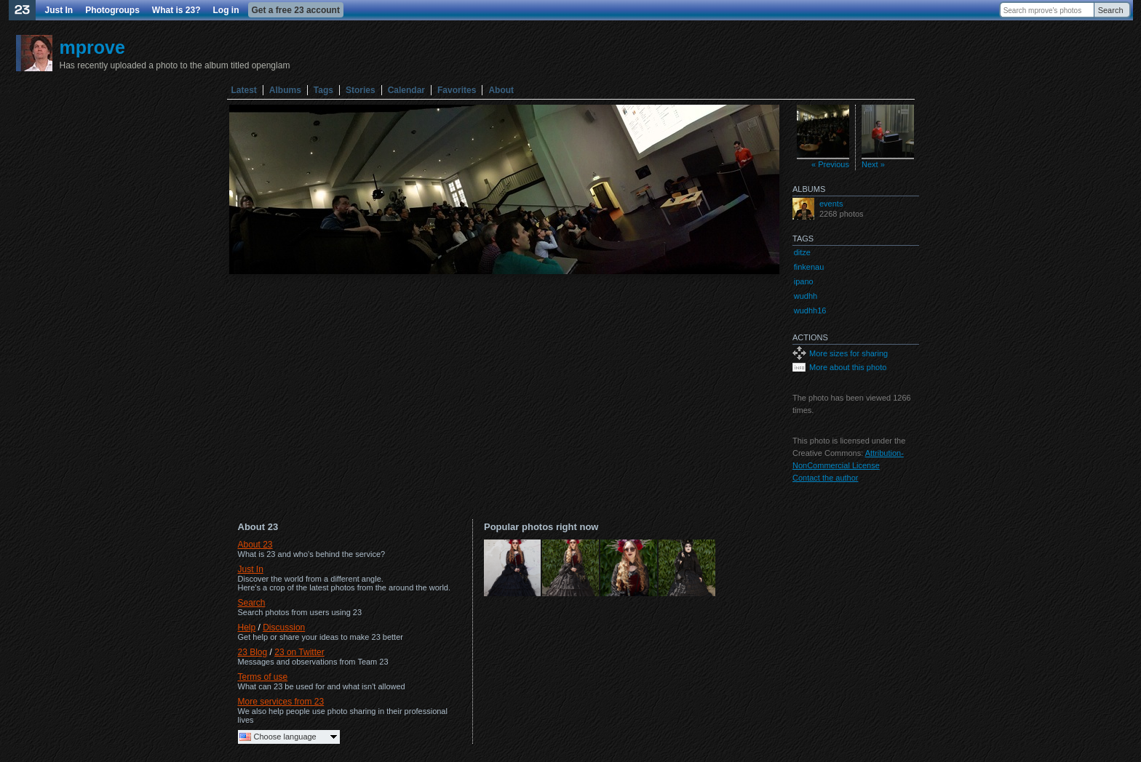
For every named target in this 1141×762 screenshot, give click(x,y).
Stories (360, 90)
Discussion (284, 627)
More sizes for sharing (848, 353)
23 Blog (253, 652)
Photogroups (112, 10)
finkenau (809, 266)
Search (1111, 10)
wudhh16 (810, 310)
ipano (804, 281)
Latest (244, 90)
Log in (226, 10)
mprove (92, 47)
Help (247, 627)
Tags (323, 90)
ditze (802, 252)
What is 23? (176, 10)
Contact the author (825, 477)
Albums (285, 90)
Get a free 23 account (296, 10)
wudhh (805, 296)
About (501, 90)
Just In (59, 10)
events (831, 203)
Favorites (456, 90)
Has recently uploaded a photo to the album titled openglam (175, 65)
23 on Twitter (299, 652)
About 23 (255, 545)
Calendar (406, 90)
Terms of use (263, 677)
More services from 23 (281, 702)
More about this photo (847, 367)
